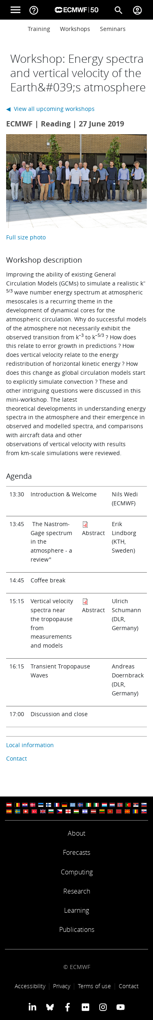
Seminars (113, 29)
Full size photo (26, 237)
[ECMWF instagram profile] (103, 1007)
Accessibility (30, 986)
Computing (77, 871)
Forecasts (76, 852)
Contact (16, 758)
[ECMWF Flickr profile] (85, 1007)
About (76, 833)
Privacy (61, 986)
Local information (30, 745)
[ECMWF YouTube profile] (120, 1007)
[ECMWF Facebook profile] (67, 1007)
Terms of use (94, 986)
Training (39, 29)
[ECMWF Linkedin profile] (32, 1007)
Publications (76, 929)
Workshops (75, 29)
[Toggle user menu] (137, 10)
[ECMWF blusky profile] (50, 1007)
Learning (76, 910)
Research (76, 891)
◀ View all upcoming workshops (50, 109)
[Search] (118, 10)
